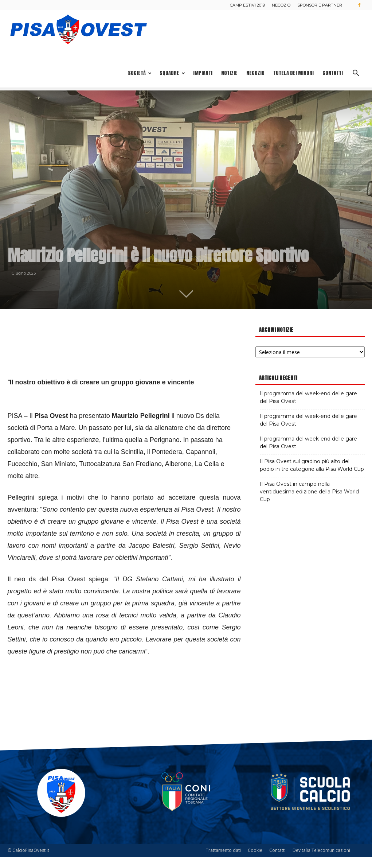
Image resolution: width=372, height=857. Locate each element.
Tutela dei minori (293, 73)
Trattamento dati (223, 850)
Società (140, 73)
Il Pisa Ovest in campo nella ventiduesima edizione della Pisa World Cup (309, 492)
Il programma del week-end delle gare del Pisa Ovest (308, 397)
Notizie (229, 73)
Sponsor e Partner (319, 5)
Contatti (332, 73)
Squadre (172, 73)
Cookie (255, 850)
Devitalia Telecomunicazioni (321, 850)
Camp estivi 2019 (247, 5)
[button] (356, 73)
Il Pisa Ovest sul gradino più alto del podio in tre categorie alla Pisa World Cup (312, 465)
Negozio (281, 5)
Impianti (202, 73)
